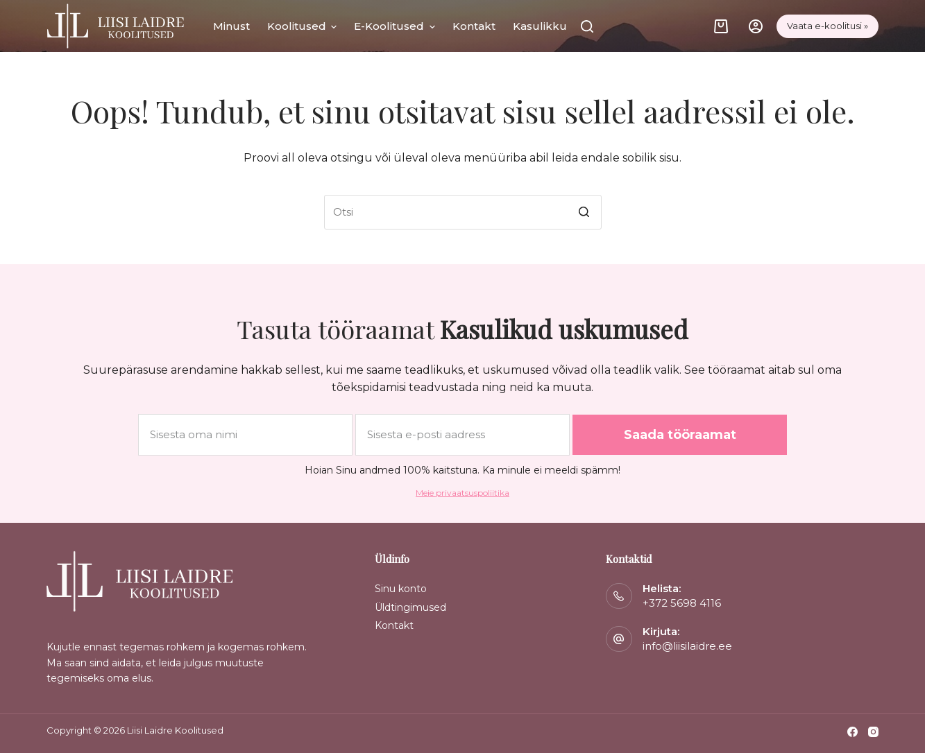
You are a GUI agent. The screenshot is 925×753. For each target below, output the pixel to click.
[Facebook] (852, 732)
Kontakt (473, 26)
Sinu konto (401, 588)
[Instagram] (873, 732)
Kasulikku (540, 26)
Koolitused (302, 26)
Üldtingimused (410, 607)
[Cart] (721, 26)
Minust (231, 26)
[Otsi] (587, 26)
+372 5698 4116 (682, 602)
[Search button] (584, 212)
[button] (331, 26)
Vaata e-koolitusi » (827, 25)
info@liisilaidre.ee (687, 645)
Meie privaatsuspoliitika (462, 492)
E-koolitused (394, 26)
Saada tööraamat (680, 434)
